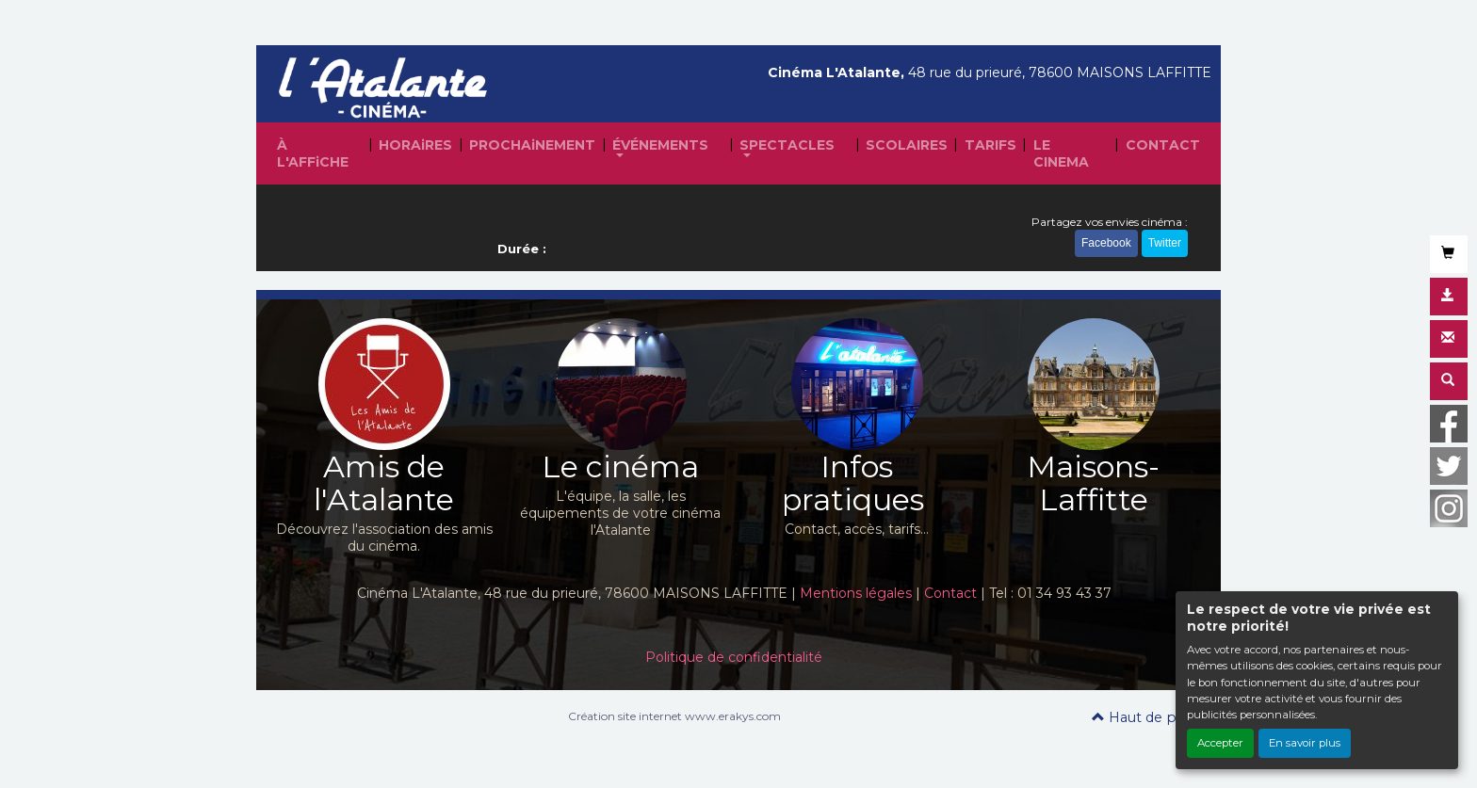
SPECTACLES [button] (787, 145)
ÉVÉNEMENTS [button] (660, 145)
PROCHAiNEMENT (532, 145)
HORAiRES (415, 145)
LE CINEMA (1061, 153)
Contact (950, 593)
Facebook (1106, 242)
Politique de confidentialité (733, 657)
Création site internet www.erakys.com (674, 716)
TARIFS (990, 145)
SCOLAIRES (907, 145)
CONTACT (1163, 145)
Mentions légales (856, 593)
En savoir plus (1304, 742)
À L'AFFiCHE (313, 153)
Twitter (1164, 242)
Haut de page (1147, 717)
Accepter (1220, 742)
